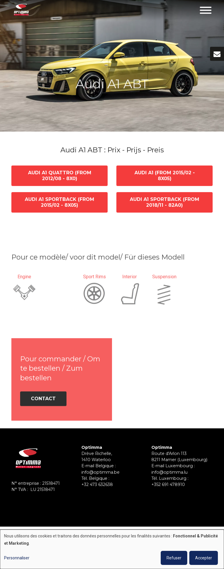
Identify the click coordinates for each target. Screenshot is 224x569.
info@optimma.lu (169, 472)
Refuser (174, 558)
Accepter (203, 558)
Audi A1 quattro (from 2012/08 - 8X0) (59, 176)
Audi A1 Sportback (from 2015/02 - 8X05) (59, 202)
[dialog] (112, 549)
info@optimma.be (100, 472)
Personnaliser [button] (16, 558)
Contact (43, 400)
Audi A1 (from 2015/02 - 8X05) (164, 176)
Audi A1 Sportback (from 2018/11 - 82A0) (164, 202)
